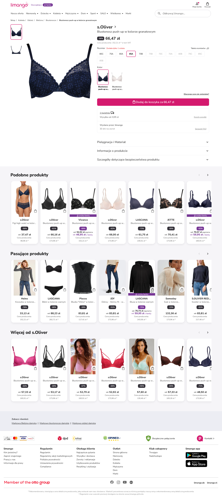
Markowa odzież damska (84, 423)
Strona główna (120, 452)
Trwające (153, 452)
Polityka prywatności (50, 459)
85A (131, 54)
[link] (117, 80)
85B (101, 60)
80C (101, 54)
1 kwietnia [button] (105, 112)
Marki (115, 473)
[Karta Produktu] (24, 212)
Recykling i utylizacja (86, 466)
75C (190, 54)
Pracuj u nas (9, 459)
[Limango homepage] (19, 5)
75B (151, 54)
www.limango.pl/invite (134, 494)
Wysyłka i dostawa (85, 456)
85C (200, 54)
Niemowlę (118, 456)
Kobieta (116, 463)
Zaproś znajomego (12, 456)
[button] (207, 5)
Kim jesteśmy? (10, 452)
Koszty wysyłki (200, 117)
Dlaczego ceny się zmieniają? (196, 94)
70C (161, 54)
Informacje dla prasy (13, 463)
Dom (115, 470)
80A (121, 54)
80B (180, 54)
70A (171, 54)
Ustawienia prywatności (51, 463)
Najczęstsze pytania (85, 452)
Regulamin (45, 452)
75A (111, 54)
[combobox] (182, 14)
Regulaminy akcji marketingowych (56, 456)
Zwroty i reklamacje (85, 459)
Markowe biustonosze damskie (54, 423)
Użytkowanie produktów (88, 463)
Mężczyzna (118, 466)
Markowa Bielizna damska (24, 423)
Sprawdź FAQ (200, 129)
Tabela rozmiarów (200, 48)
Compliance (45, 466)
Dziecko (116, 459)
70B (141, 54)
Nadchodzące (155, 456)
